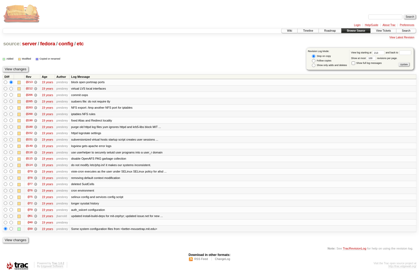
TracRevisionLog (354, 249)
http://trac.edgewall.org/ (402, 267)
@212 (29, 88)
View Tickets (383, 30)
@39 (30, 230)
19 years (47, 82)
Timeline (308, 30)
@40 (30, 224)
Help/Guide (371, 25)
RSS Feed (201, 260)
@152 (29, 133)
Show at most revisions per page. (374, 58)
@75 (30, 198)
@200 (29, 114)
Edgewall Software (52, 267)
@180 (29, 127)
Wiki (289, 30)
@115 (29, 159)
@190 (29, 121)
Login (357, 25)
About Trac (388, 25)
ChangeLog (222, 260)
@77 (30, 185)
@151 (29, 140)
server (29, 43)
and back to (398, 52)
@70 (30, 211)
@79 (30, 172)
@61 (30, 217)
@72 (30, 204)
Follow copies (321, 61)
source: (12, 43)
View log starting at (368, 52)
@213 (29, 82)
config (66, 43)
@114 (29, 166)
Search (406, 30)
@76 (30, 191)
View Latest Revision (401, 37)
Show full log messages (367, 63)
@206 (29, 95)
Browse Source (356, 30)
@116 (29, 153)
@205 (29, 101)
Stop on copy (321, 56)
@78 (30, 179)
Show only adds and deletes (329, 65)
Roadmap (330, 30)
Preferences (407, 25)
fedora (47, 43)
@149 (29, 146)
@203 (29, 108)
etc (79, 43)
